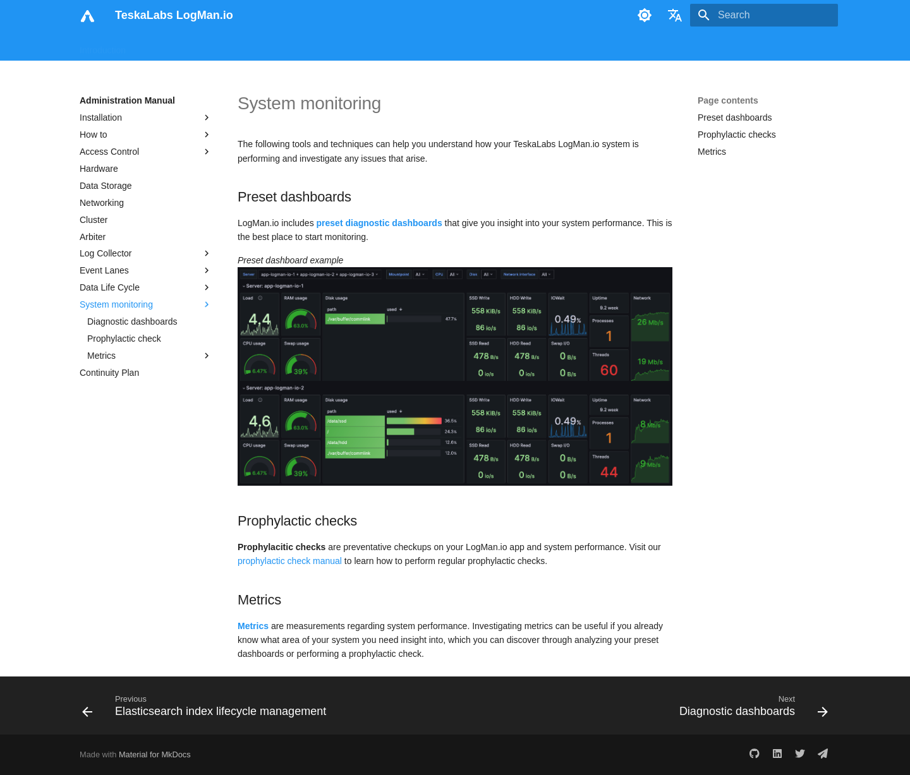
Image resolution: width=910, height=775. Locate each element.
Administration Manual (326, 46)
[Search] (764, 15)
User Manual (166, 46)
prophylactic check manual (290, 561)
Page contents (728, 100)
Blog (449, 46)
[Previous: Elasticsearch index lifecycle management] (207, 709)
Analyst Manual (237, 46)
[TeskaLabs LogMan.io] (87, 15)
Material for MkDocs (155, 754)
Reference (405, 46)
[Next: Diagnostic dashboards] (751, 709)
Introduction (103, 46)
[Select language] (675, 15)
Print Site (491, 46)
